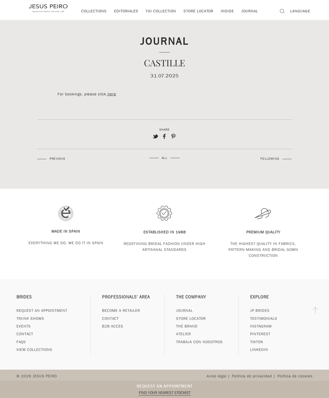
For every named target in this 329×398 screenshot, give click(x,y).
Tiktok (256, 351)
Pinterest (260, 343)
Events (23, 335)
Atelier (183, 343)
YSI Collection (161, 11)
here (111, 94)
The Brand (187, 335)
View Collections (34, 359)
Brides (24, 306)
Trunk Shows (30, 327)
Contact (24, 343)
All (164, 158)
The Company (191, 306)
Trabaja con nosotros (199, 351)
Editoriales (126, 11)
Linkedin (259, 359)
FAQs (21, 351)
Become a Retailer (121, 320)
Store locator (198, 11)
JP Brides (260, 320)
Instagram (261, 335)
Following (269, 159)
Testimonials (263, 327)
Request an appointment (165, 386)
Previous (58, 159)
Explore (259, 306)
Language (300, 11)
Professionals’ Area (126, 306)
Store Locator (191, 327)
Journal (164, 41)
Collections (94, 11)
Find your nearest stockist (164, 392)
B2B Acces (112, 335)
